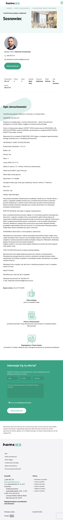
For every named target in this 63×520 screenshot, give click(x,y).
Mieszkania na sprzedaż (40, 479)
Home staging (9, 460)
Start (6, 453)
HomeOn (9, 8)
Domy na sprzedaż (39, 482)
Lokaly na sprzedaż (39, 486)
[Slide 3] (47, 25)
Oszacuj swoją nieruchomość (13, 469)
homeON (35, 512)
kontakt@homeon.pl (12, 482)
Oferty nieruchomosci (22, 8)
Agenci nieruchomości (11, 466)
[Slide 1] (40, 25)
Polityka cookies (9, 512)
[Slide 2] (44, 25)
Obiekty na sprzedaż (39, 488)
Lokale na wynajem (39, 491)
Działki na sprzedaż (39, 484)
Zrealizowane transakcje (12, 463)
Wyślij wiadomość (13, 66)
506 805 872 (11, 55)
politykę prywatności (24, 403)
